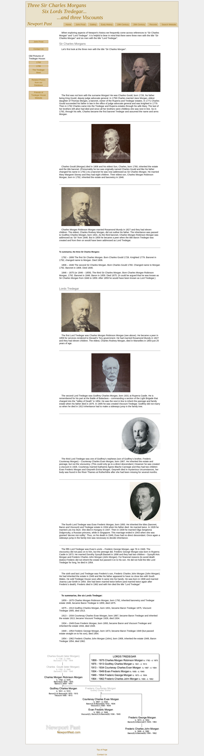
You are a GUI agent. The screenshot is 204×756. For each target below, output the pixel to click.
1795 (38, 66)
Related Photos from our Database (38, 82)
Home (68, 24)
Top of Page (102, 750)
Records (153, 24)
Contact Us (38, 49)
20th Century (139, 24)
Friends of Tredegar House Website (38, 95)
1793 (38, 62)
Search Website (169, 24)
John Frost (80, 24)
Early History (106, 24)
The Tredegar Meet (39, 71)
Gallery (93, 24)
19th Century (123, 24)
